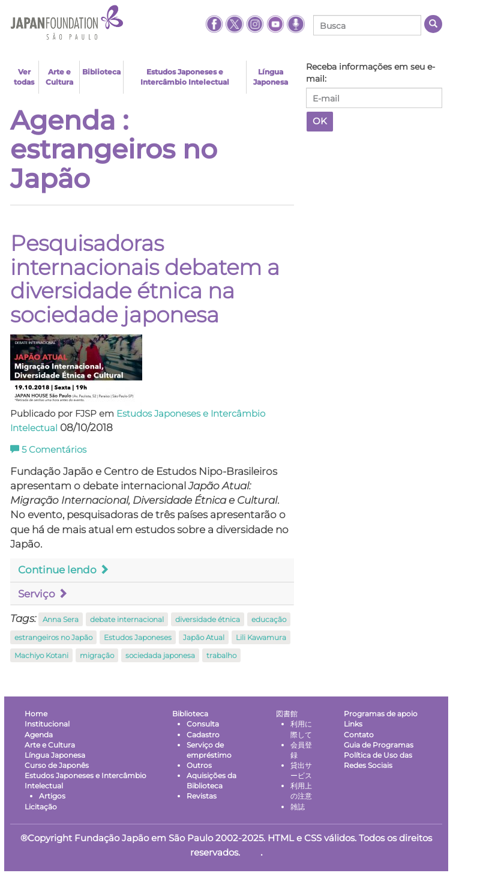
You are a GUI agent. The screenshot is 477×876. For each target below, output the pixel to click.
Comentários (48, 449)
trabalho (221, 655)
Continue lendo (63, 570)
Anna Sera (61, 619)
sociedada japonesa (160, 655)
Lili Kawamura (261, 637)
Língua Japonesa (270, 76)
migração (97, 655)
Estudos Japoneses (138, 637)
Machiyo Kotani (41, 655)
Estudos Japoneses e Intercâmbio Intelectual (184, 76)
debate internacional (127, 619)
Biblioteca (101, 71)
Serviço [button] (43, 594)
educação (268, 619)
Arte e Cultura (59, 76)
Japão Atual (203, 637)
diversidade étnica (207, 619)
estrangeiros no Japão (53, 637)
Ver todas (24, 76)
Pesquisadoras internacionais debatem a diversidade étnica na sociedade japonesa (145, 279)
